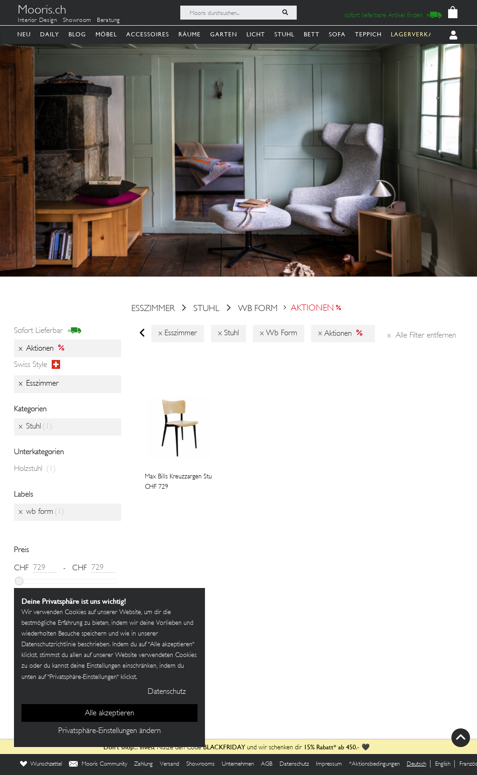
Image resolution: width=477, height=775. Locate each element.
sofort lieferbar (48, 331)
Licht (255, 34)
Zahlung (143, 764)
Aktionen (312, 308)
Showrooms (200, 764)
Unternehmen (238, 764)
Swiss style (37, 365)
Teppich (368, 34)
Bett (312, 34)
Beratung (108, 20)
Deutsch (416, 764)
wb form (258, 308)
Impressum (329, 764)
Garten (223, 34)
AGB (267, 764)
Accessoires (147, 34)
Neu (24, 34)
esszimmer (153, 308)
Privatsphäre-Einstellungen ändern (109, 731)
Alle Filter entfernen (421, 335)
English (442, 764)
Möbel (106, 34)
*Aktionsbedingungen (374, 764)
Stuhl (284, 34)
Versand (169, 764)
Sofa (337, 34)
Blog (77, 34)
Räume (189, 34)
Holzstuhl (35, 469)
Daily (49, 34)
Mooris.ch (42, 11)
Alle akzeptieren (109, 713)
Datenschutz (294, 764)
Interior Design (37, 20)
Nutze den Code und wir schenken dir (202, 748)
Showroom (77, 20)
